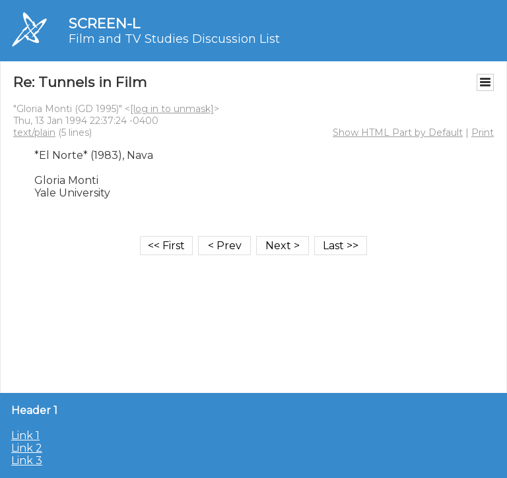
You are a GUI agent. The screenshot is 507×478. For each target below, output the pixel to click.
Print (482, 132)
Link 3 (26, 460)
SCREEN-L (104, 23)
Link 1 (25, 435)
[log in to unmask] (172, 109)
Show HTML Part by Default (398, 132)
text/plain (34, 132)
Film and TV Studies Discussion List (174, 39)
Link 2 (26, 448)
